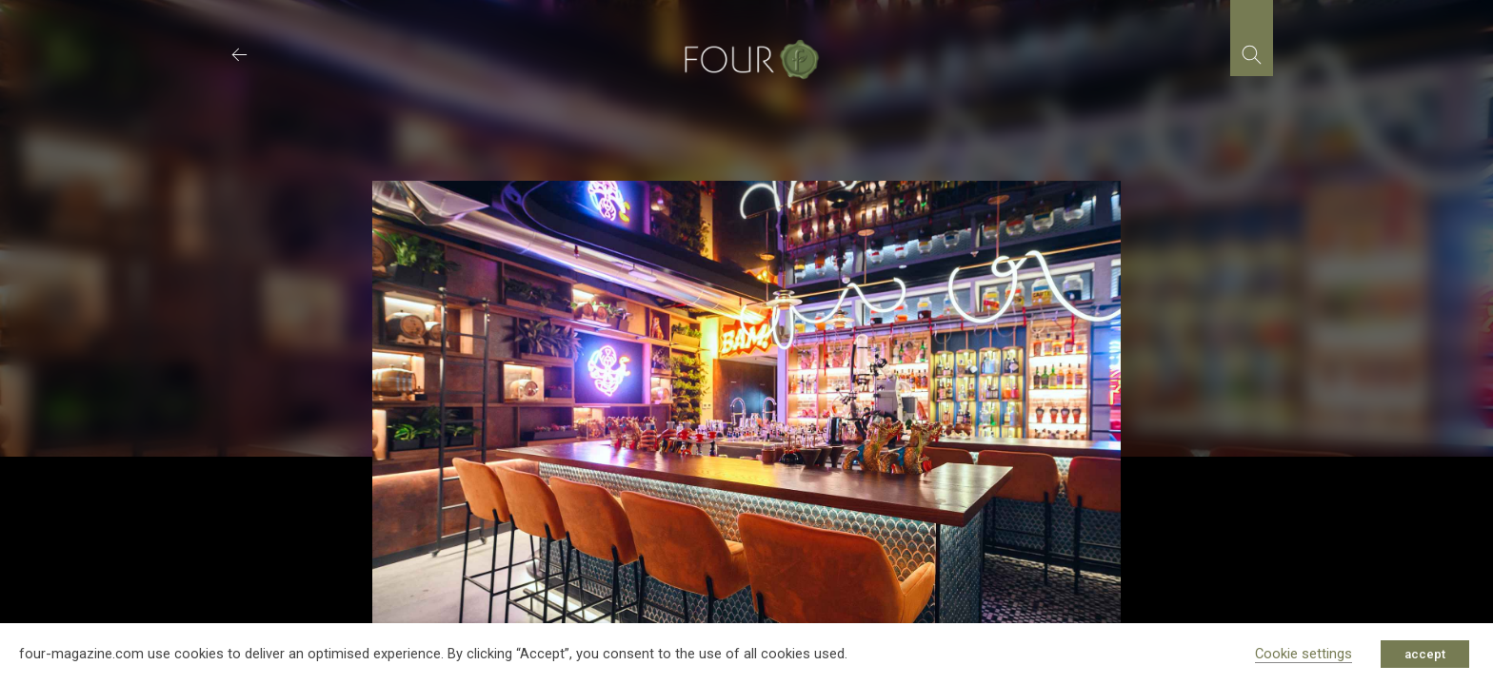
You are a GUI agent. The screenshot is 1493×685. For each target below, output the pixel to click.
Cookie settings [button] (1303, 653)
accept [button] (1424, 654)
